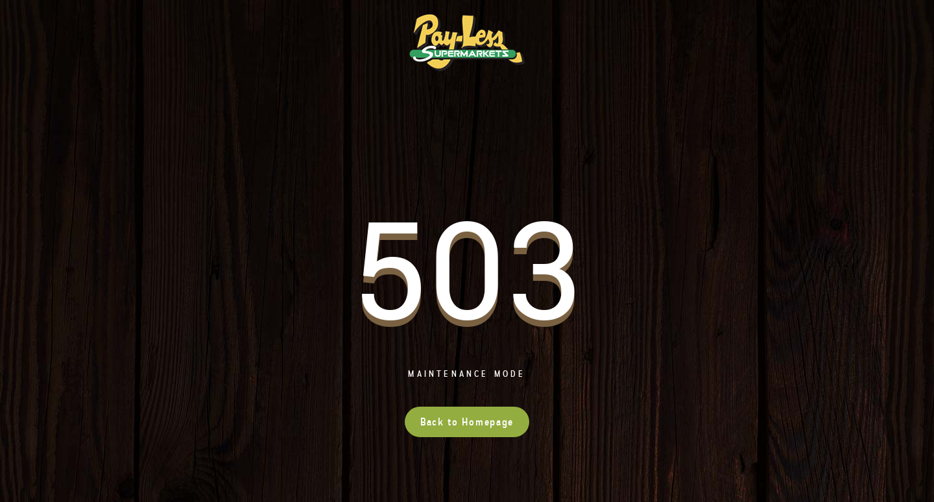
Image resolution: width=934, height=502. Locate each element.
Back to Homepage (467, 422)
